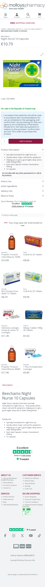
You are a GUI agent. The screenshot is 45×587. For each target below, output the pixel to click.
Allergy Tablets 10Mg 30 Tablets (32, 329)
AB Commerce (32, 574)
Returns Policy (28, 481)
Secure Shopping (29, 497)
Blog (3, 502)
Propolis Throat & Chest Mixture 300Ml (10, 367)
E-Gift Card (27, 489)
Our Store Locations (9, 485)
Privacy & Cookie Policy (31, 499)
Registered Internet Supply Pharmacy (32, 505)
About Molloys (7, 483)
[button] (42, 55)
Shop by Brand (29, 483)
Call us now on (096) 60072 (22, 555)
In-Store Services (7, 497)
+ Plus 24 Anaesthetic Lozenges (32, 367)
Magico (15, 574)
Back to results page (10, 215)
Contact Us (6, 488)
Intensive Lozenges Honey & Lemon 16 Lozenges (10, 330)
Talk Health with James (9, 505)
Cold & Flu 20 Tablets (32, 254)
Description (7, 385)
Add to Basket (25, 141)
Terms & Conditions (30, 502)
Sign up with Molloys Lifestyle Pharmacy (9, 479)
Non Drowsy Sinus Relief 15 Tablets (9, 292)
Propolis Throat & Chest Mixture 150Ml (10, 255)
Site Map (26, 486)
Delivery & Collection (31, 478)
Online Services (7, 499)
